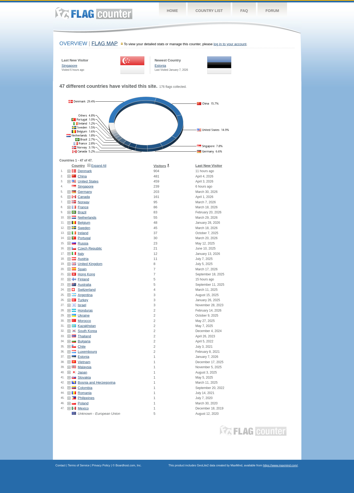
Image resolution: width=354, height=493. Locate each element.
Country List (209, 11)
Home (172, 11)
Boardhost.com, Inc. (129, 465)
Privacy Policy (101, 465)
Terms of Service (79, 465)
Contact (61, 465)
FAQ (244, 11)
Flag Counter (93, 13)
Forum (272, 11)
